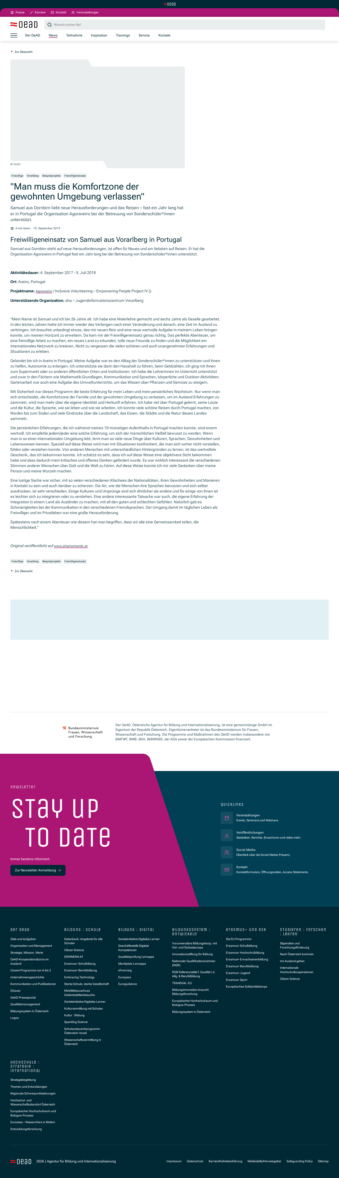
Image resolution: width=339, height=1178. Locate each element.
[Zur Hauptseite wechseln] (169, 4)
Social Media (246, 850)
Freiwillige (18, 176)
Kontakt (242, 867)
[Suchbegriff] (184, 25)
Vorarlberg (37, 176)
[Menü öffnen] (13, 36)
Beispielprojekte (60, 176)
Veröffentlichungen (250, 832)
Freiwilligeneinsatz (88, 176)
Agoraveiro (45, 292)
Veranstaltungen (249, 815)
